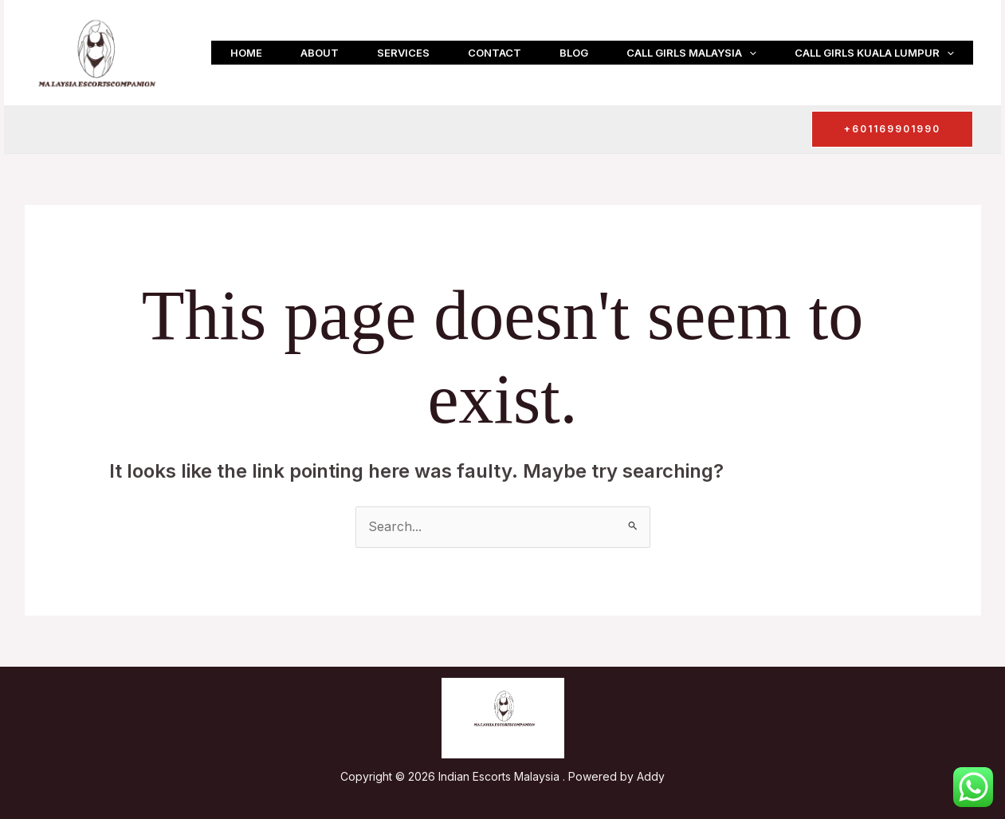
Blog (573, 52)
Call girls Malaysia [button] (691, 53)
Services (403, 52)
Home (246, 52)
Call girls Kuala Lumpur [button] (874, 53)
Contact (494, 52)
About (319, 52)
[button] (749, 53)
